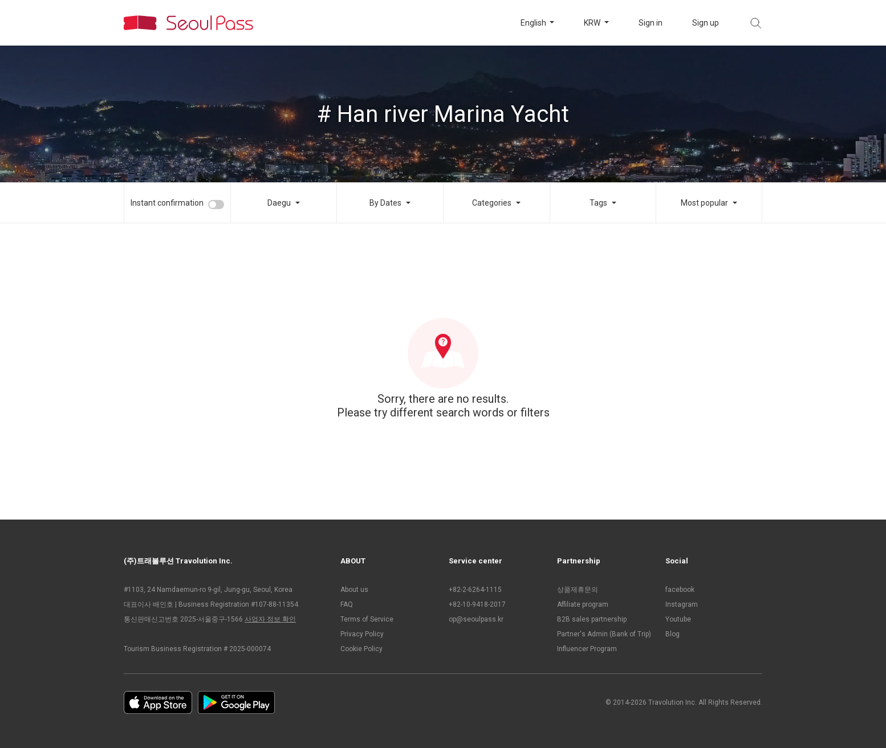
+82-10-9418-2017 (477, 604)
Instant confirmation (167, 202)
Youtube (678, 619)
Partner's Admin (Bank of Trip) (604, 634)
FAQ (346, 604)
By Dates (385, 202)
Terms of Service (366, 619)
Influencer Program (587, 649)
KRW (593, 22)
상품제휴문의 (577, 590)
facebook (679, 590)
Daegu (279, 202)
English (534, 22)
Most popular (704, 202)
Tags (598, 202)
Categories (491, 202)
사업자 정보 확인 (270, 619)
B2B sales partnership (592, 619)
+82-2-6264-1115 (475, 590)
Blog (672, 634)
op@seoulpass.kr (476, 619)
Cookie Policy (361, 649)
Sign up (705, 22)
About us (354, 590)
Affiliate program (582, 604)
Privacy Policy (362, 634)
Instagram (681, 604)
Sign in (651, 22)
